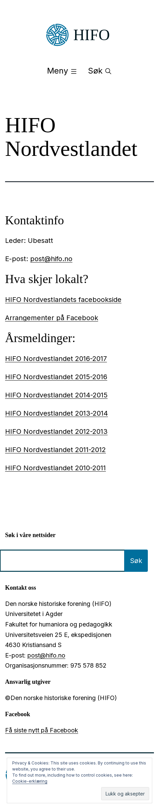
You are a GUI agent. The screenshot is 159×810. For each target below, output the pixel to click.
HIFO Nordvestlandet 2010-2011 (55, 468)
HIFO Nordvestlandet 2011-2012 (55, 450)
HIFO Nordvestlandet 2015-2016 (56, 377)
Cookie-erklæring (29, 781)
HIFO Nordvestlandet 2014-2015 (56, 395)
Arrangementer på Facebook (51, 318)
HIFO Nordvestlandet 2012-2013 (56, 431)
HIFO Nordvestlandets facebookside (63, 300)
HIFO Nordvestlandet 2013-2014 (56, 413)
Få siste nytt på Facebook (41, 730)
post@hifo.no (51, 259)
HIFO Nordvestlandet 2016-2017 (56, 359)
